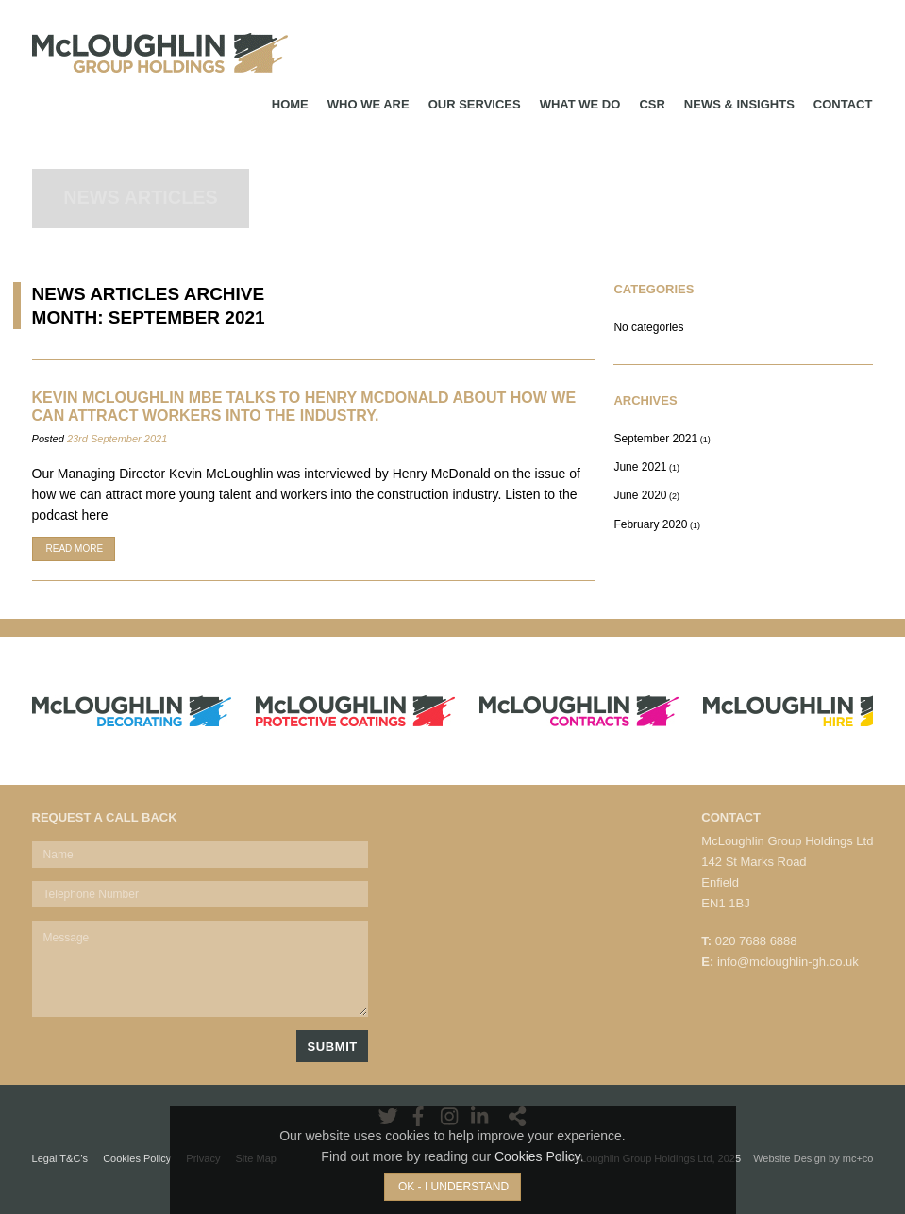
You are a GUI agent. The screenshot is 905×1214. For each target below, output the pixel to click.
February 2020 (650, 524)
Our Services (474, 104)
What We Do (580, 104)
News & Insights (739, 104)
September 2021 (655, 438)
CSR (651, 104)
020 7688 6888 (756, 941)
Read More (75, 548)
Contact (843, 104)
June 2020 (639, 495)
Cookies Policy (537, 1156)
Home (290, 104)
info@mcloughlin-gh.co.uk (788, 962)
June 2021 (639, 467)
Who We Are (368, 104)
